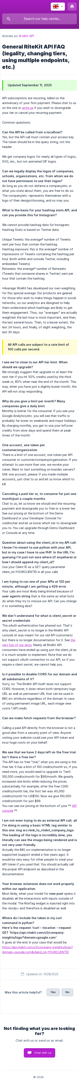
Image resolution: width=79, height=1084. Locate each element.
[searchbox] (39, 18)
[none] (58, 7)
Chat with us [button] (42, 1052)
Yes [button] (53, 992)
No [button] (67, 992)
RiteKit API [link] (26, 36)
